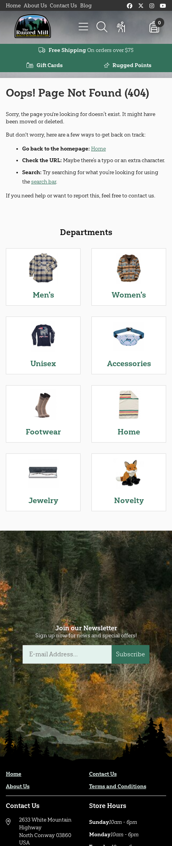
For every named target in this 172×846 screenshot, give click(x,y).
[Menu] (83, 27)
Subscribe (130, 654)
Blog (86, 5)
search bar (43, 181)
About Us (35, 5)
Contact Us (63, 5)
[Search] (102, 27)
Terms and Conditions (117, 786)
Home (13, 5)
